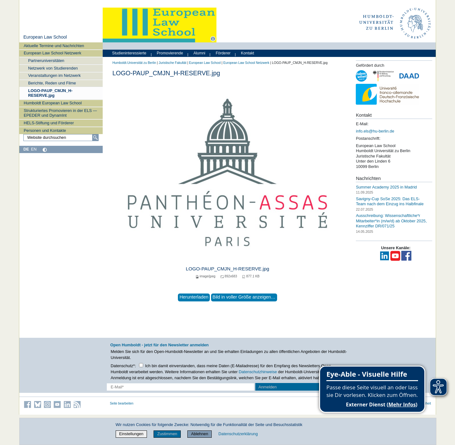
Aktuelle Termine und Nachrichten (54, 45)
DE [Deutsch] (26, 149)
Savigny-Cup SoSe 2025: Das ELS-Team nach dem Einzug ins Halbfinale (389, 201)
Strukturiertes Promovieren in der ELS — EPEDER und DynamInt (60, 113)
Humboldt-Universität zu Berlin (134, 63)
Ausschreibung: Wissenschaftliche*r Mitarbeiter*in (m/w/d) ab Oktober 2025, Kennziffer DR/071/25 (391, 220)
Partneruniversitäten (46, 60)
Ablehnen (199, 433)
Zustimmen (167, 433)
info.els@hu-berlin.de (375, 131)
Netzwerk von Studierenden (53, 68)
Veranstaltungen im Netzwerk (54, 75)
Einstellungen (131, 433)
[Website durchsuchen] (61, 137)
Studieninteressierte (129, 53)
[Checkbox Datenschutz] (141, 365)
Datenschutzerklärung (238, 433)
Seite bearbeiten (122, 403)
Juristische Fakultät (172, 63)
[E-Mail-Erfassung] (180, 387)
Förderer (223, 53)
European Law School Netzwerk (52, 53)
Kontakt (247, 53)
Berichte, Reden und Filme (52, 83)
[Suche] (95, 137)
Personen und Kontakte (45, 130)
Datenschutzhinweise (258, 371)
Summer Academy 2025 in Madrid (386, 187)
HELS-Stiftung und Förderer (49, 123)
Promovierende (170, 53)
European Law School (45, 37)
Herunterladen (193, 297)
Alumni (199, 53)
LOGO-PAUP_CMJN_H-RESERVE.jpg (50, 93)
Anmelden (267, 387)
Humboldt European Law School (53, 103)
